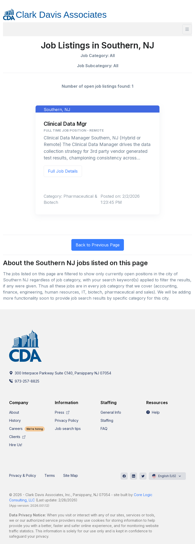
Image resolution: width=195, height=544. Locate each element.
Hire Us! (15, 445)
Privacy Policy (66, 420)
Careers (27, 428)
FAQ (104, 428)
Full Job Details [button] (63, 171)
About (14, 412)
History (15, 420)
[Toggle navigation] (187, 29)
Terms (49, 475)
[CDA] (60, 11)
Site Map (70, 475)
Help (153, 412)
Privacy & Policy (22, 475)
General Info (111, 412)
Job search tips (68, 428)
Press (62, 412)
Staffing (107, 420)
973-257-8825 (24, 381)
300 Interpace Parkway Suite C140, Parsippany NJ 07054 (60, 373)
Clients (17, 436)
